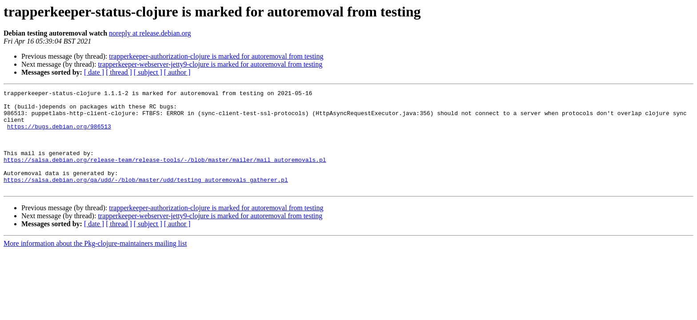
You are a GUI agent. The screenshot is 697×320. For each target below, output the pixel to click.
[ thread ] (119, 72)
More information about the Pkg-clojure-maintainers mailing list (95, 263)
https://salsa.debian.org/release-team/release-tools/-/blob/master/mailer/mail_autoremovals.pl (165, 174)
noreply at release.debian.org (150, 33)
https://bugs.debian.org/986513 (59, 134)
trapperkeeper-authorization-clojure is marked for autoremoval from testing (216, 56)
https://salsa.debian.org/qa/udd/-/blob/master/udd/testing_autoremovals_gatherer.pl (146, 198)
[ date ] (94, 72)
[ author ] (177, 72)
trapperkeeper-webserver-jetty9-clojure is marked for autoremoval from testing (210, 64)
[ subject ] (148, 72)
